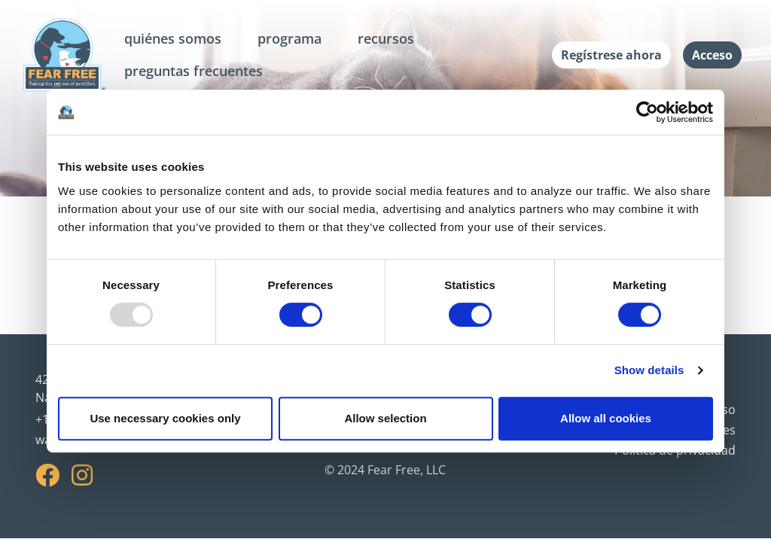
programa (290, 38)
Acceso (712, 55)
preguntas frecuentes (193, 71)
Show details (649, 370)
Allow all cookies (605, 418)
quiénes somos (172, 38)
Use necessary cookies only (165, 418)
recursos (386, 38)
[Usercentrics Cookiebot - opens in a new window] (647, 112)
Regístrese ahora (611, 55)
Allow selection (385, 418)
